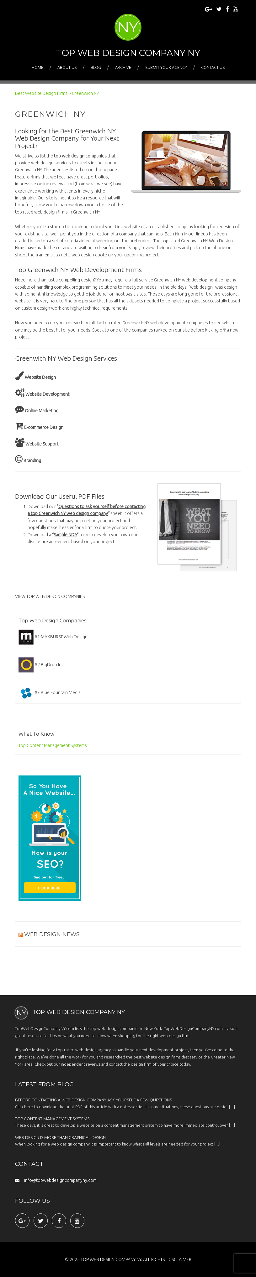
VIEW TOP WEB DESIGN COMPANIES (50, 596)
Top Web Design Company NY (128, 53)
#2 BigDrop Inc (41, 664)
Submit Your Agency (166, 67)
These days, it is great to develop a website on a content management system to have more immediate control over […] (128, 1122)
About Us (67, 67)
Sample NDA (65, 534)
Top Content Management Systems (53, 745)
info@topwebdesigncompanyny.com (56, 1180)
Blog (96, 67)
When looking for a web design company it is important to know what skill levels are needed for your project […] (128, 1140)
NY (127, 27)
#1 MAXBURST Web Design (53, 636)
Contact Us (213, 67)
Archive (123, 67)
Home (37, 67)
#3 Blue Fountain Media (50, 692)
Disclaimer (179, 1259)
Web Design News (52, 934)
